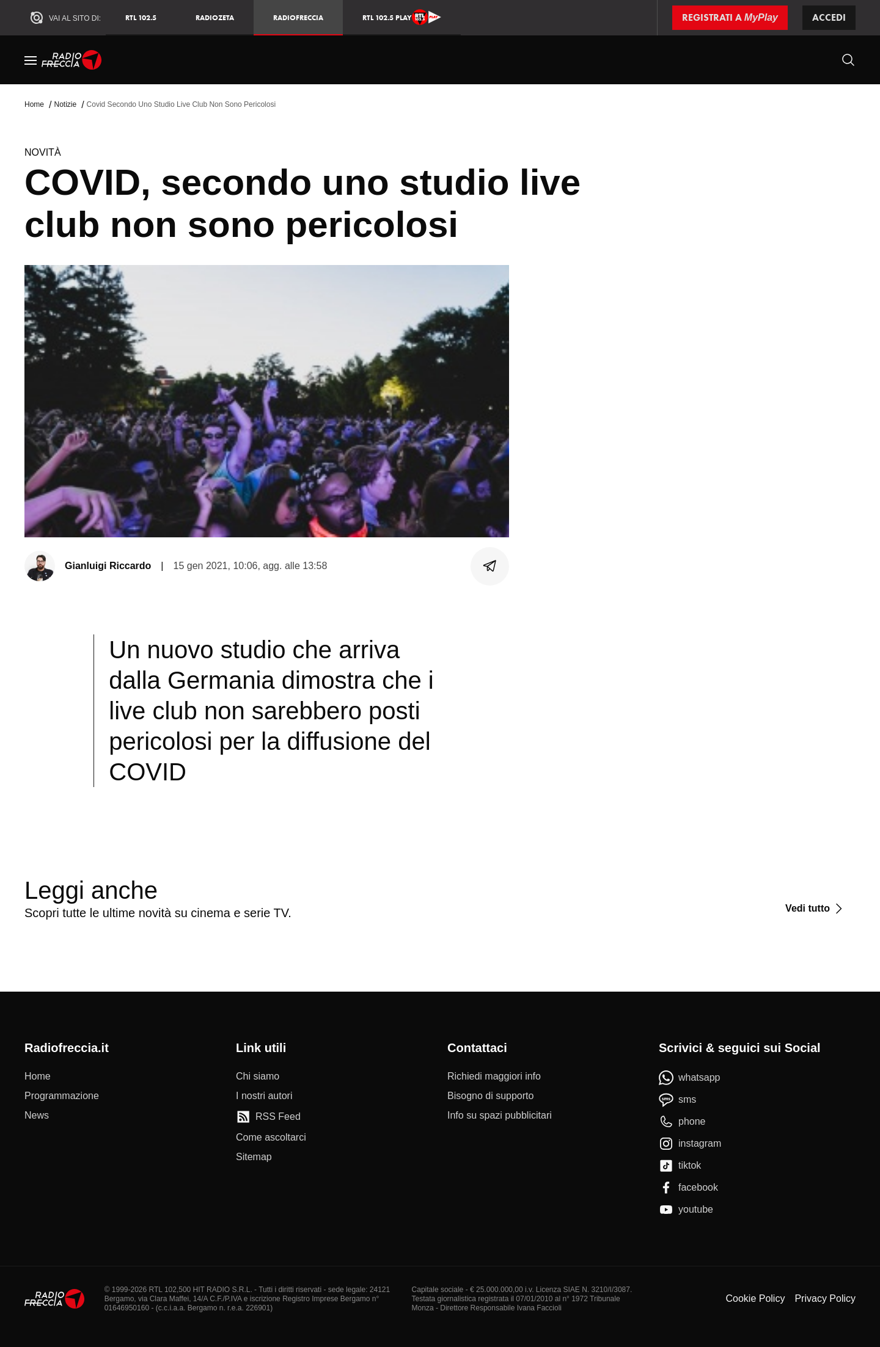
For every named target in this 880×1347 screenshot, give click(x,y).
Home (34, 104)
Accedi (829, 17)
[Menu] (30, 60)
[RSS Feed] (268, 1116)
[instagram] (690, 1143)
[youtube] (686, 1209)
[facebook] (688, 1187)
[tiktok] (680, 1165)
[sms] (677, 1099)
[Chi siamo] (257, 1076)
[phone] (682, 1121)
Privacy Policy (825, 1298)
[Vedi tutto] (816, 908)
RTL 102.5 (140, 17)
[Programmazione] (61, 1096)
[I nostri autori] (264, 1096)
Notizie (65, 104)
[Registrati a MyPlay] (730, 17)
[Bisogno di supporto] (490, 1096)
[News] (36, 1115)
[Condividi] (490, 566)
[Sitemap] (254, 1157)
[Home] (72, 60)
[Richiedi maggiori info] (494, 1076)
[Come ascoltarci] (271, 1137)
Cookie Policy (755, 1298)
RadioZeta (215, 17)
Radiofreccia (298, 17)
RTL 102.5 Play (401, 17)
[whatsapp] (690, 1077)
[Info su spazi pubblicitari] (499, 1115)
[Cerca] (848, 60)
